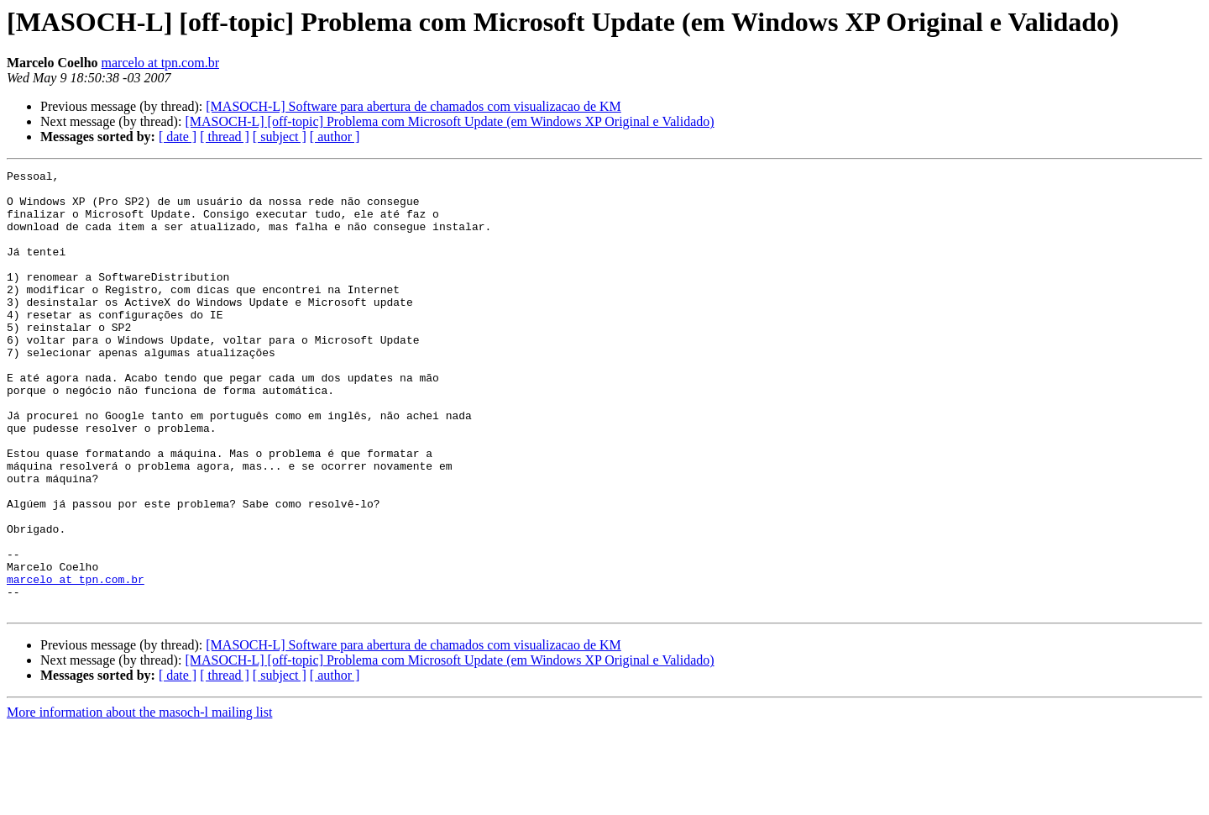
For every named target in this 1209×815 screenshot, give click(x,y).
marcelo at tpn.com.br (160, 62)
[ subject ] (279, 136)
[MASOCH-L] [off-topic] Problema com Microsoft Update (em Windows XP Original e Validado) (449, 121)
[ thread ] (224, 136)
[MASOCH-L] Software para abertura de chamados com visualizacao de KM (413, 106)
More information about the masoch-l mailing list (139, 800)
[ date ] (177, 136)
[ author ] (335, 136)
